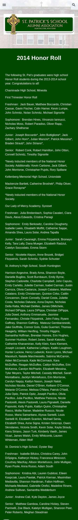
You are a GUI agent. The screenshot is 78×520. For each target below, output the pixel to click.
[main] (39, 58)
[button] (4, 5)
